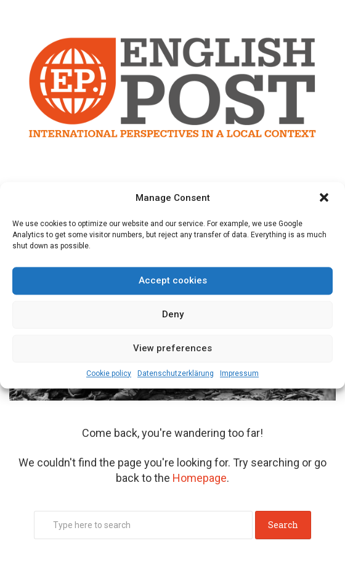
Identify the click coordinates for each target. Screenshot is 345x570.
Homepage (199, 477)
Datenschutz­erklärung (175, 373)
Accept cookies (173, 280)
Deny (173, 314)
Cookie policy (108, 373)
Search (283, 525)
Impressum (239, 373)
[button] (325, 198)
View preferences (172, 348)
